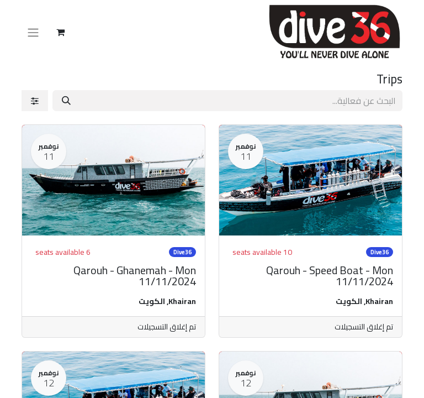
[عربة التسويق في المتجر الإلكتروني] (60, 32)
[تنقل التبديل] (33, 32)
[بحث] (66, 100)
